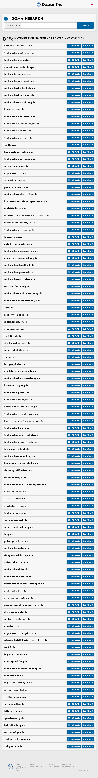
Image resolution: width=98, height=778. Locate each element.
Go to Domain (74, 46)
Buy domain (88, 46)
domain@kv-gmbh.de (37, 766)
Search (85, 25)
